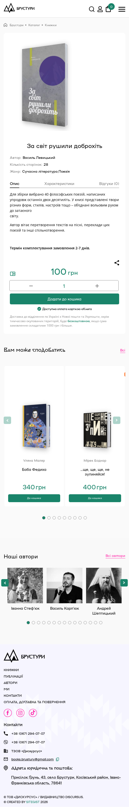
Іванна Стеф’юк (25, 585)
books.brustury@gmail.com (32, 759)
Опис (14, 183)
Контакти (13, 695)
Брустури (13, 25)
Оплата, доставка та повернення (34, 702)
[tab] (14, 184)
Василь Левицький (39, 157)
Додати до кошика (64, 299)
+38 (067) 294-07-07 (28, 733)
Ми (6, 689)
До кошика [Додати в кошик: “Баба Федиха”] (34, 497)
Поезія (64, 171)
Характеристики (59, 183)
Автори (10, 682)
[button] (43, 517)
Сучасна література (40, 171)
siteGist (33, 802)
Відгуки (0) (109, 183)
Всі (122, 350)
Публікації (13, 676)
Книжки (50, 25)
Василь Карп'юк (64, 585)
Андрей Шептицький (104, 585)
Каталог (34, 25)
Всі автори (115, 555)
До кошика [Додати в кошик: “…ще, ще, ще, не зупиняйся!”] (95, 497)
